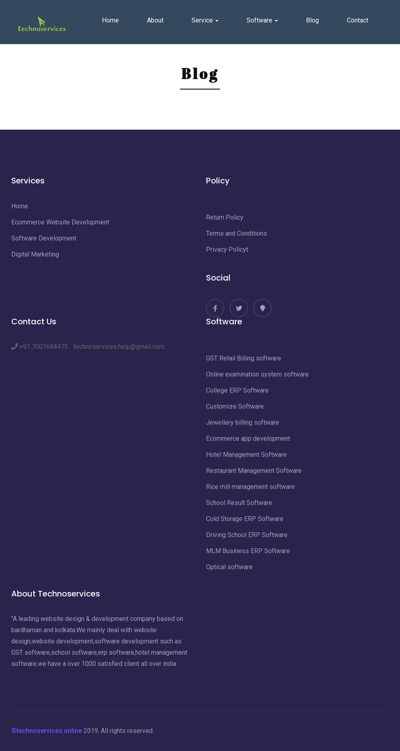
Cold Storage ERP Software (245, 519)
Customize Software (235, 406)
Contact (357, 20)
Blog (312, 20)
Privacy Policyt (227, 249)
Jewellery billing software (242, 422)
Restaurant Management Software (254, 470)
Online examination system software (257, 374)
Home (110, 20)
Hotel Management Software (246, 454)
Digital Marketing (35, 254)
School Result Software (239, 503)
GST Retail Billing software (243, 358)
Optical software (229, 567)
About (155, 20)
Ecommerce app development (248, 438)
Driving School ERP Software (247, 535)
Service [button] (205, 20)
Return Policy (224, 217)
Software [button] (262, 20)
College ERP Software (237, 390)
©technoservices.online (46, 731)
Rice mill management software (250, 486)
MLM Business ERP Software (248, 551)
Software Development (43, 238)
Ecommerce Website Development (60, 222)
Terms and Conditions (236, 233)
